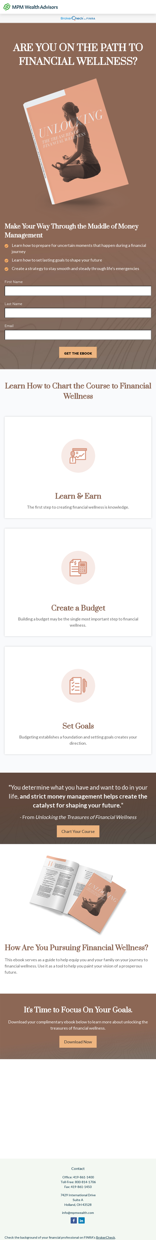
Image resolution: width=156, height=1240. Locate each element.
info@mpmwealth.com (78, 1213)
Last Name (13, 303)
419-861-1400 (83, 1177)
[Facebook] (74, 1220)
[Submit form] (78, 352)
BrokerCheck (105, 1237)
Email (9, 325)
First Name (14, 281)
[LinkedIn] (81, 1220)
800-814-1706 (85, 1182)
